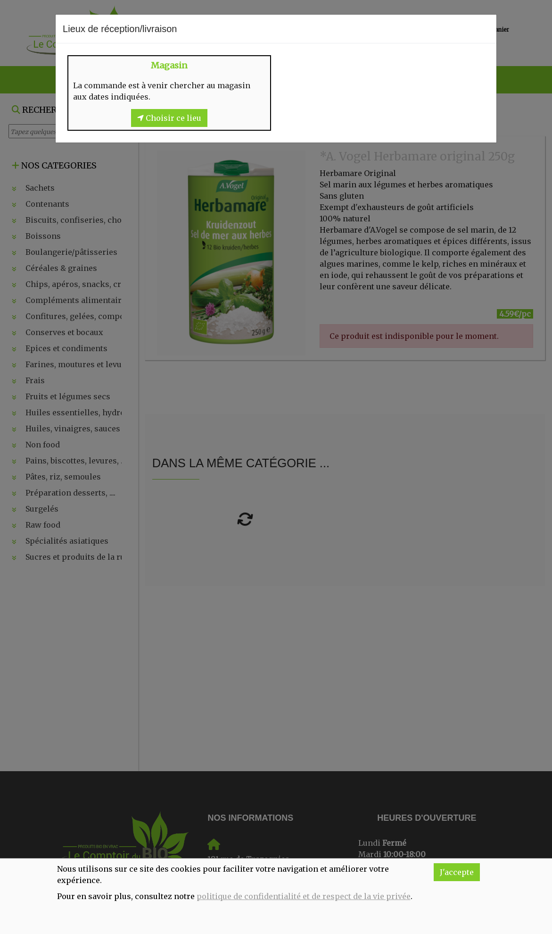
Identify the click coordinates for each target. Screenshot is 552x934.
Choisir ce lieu (169, 118)
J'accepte (457, 872)
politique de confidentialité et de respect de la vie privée (304, 896)
